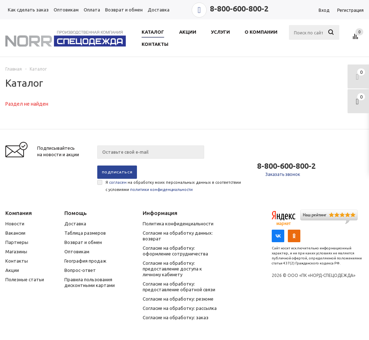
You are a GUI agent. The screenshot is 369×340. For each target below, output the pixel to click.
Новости (14, 223)
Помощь (75, 213)
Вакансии (15, 232)
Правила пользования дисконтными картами (89, 282)
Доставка (75, 223)
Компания (18, 213)
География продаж (85, 260)
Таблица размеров (85, 232)
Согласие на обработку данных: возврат (178, 235)
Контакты (16, 260)
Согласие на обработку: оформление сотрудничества (175, 250)
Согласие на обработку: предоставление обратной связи (179, 286)
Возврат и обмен (83, 242)
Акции (12, 270)
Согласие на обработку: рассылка (180, 308)
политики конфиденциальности (161, 189)
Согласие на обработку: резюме (178, 298)
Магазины (16, 251)
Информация (160, 213)
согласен (118, 182)
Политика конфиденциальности (178, 223)
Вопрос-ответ (80, 270)
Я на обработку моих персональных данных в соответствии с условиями (173, 186)
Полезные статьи (24, 279)
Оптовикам (76, 251)
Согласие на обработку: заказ (175, 317)
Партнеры (16, 242)
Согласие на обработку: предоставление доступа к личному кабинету (172, 268)
